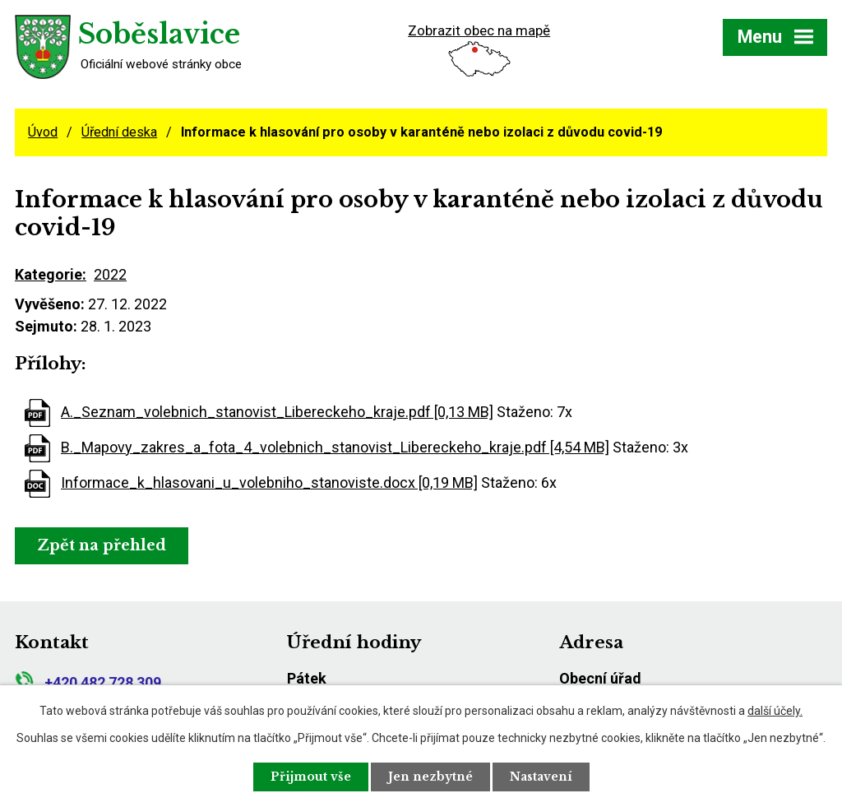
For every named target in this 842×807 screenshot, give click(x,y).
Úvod (43, 132)
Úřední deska (119, 132)
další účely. (775, 710)
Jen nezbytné (430, 776)
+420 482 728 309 (88, 682)
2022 (110, 274)
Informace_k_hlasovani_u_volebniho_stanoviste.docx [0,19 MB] (269, 482)
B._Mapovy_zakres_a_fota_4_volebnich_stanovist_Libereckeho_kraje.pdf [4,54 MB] (335, 447)
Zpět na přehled (101, 545)
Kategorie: (50, 274)
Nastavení (541, 776)
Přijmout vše (311, 776)
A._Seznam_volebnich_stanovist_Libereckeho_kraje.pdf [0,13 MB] (277, 411)
